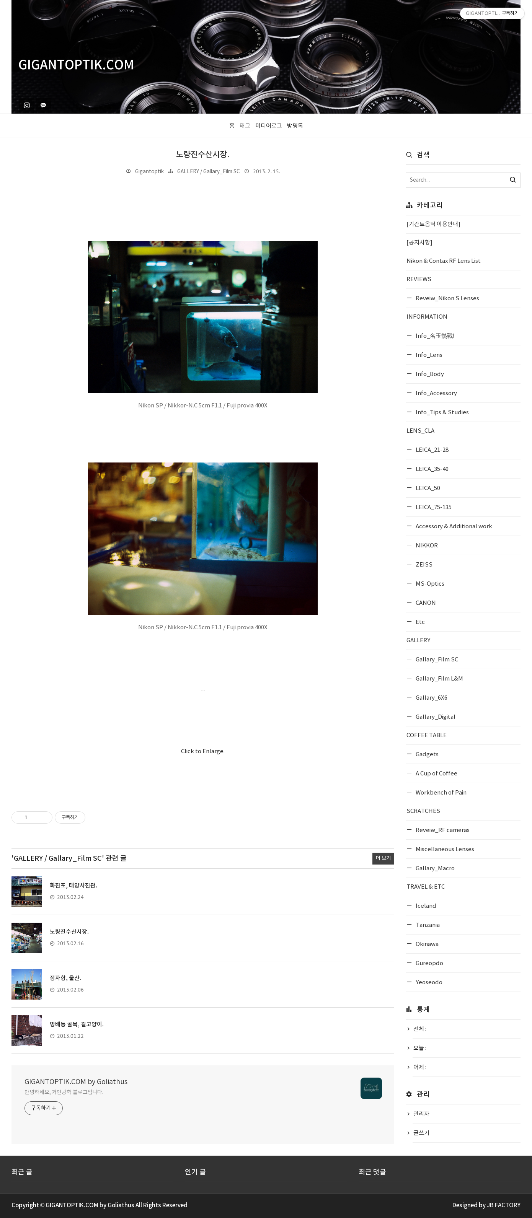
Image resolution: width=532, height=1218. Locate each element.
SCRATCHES (423, 811)
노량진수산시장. (203, 155)
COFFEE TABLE (426, 735)
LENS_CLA (420, 431)
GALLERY (418, 640)
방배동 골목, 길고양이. (77, 1024)
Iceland (425, 906)
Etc (420, 622)
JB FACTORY (504, 1205)
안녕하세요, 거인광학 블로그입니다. (63, 1092)
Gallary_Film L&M (439, 679)
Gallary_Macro (435, 868)
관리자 (421, 1114)
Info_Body (429, 374)
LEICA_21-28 (432, 450)
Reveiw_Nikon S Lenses (447, 298)
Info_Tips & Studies (442, 412)
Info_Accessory (436, 393)
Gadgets (427, 754)
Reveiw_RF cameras (442, 830)
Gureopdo (429, 963)
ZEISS (423, 565)
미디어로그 (268, 126)
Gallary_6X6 (431, 698)
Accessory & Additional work (453, 526)
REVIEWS (418, 279)
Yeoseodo (428, 982)
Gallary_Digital (435, 717)
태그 (245, 126)
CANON (425, 603)
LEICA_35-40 (432, 469)
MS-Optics (429, 584)
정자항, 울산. (65, 978)
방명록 (295, 126)
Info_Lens (428, 355)
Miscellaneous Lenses (444, 849)
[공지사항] (419, 242)
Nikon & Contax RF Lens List (443, 261)
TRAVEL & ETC (425, 887)
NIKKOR (426, 545)
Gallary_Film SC (436, 659)
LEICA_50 (427, 488)
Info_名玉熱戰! (435, 336)
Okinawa (427, 944)
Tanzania (427, 925)
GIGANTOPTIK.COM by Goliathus (75, 1082)
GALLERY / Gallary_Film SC (208, 172)
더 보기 (383, 858)
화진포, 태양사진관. (73, 886)
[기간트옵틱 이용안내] (433, 224)
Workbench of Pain (441, 793)
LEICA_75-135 (433, 507)
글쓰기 (421, 1133)
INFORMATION (426, 317)
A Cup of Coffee (436, 773)
